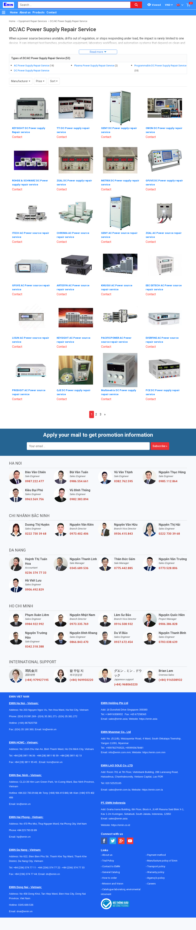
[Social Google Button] (121, 838)
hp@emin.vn (24, 834)
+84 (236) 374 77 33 (73, 865)
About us (25, 12)
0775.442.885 (123, 566)
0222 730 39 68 (35, 531)
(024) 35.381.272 (67, 714)
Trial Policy (108, 858)
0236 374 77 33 (35, 570)
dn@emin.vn (53, 871)
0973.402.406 (79, 531)
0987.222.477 (34, 479)
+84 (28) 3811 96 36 (24, 753)
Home (14, 12)
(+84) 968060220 (126, 682)
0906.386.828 (168, 621)
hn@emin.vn (49, 727)
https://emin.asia (148, 716)
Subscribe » (160, 443)
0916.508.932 (123, 621)
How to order (109, 875)
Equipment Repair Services (33, 21)
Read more (96, 51)
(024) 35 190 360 (24, 727)
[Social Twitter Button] (112, 838)
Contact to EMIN (111, 864)
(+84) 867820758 (27, 720)
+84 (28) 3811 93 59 (47, 753)
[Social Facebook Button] (104, 838)
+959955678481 (134, 745)
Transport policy (156, 864)
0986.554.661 (79, 479)
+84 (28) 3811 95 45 (26, 759)
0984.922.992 (34, 621)
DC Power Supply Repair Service (31, 70)
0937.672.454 (123, 639)
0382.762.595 (123, 479)
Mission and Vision (112, 881)
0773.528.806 (168, 566)
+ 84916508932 (115, 712)
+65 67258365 (138, 712)
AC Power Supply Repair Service (31, 65)
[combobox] (72, 5)
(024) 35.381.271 (47, 714)
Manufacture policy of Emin (162, 858)
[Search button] (136, 5)
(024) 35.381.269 (27, 714)
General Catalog (111, 869)
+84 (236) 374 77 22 (49, 865)
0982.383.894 (79, 497)
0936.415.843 (123, 531)
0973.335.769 (79, 621)
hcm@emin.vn (54, 759)
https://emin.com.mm (154, 750)
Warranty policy (155, 869)
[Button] (3, 12)
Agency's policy (156, 875)
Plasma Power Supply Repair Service (94, 65)
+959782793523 (115, 745)
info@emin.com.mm (120, 750)
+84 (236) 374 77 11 (25, 865)
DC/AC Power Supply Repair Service (68, 21)
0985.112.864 (168, 479)
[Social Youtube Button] (130, 838)
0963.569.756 (34, 497)
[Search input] (72, 5)
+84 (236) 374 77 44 (26, 871)
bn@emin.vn (24, 801)
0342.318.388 (34, 644)
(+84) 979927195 (37, 677)
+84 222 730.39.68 (28, 790)
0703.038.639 (168, 639)
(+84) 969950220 (81, 677)
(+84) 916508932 (170, 677)
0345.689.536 (79, 566)
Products (39, 12)
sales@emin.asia (118, 716)
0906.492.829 (34, 587)
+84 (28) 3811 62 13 (71, 753)
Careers (151, 881)
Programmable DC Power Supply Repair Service (160, 65)
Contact (52, 12)
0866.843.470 (79, 639)
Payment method (156, 852)
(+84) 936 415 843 (59, 790)
